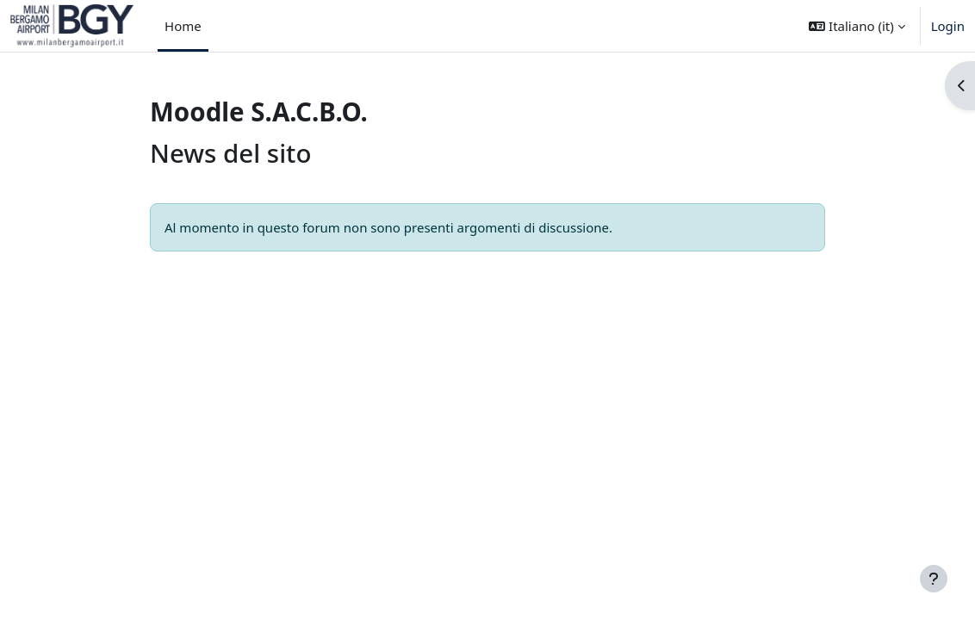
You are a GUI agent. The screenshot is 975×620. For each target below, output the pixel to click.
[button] (857, 26)
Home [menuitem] (183, 25)
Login (948, 25)
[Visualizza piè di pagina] (933, 578)
